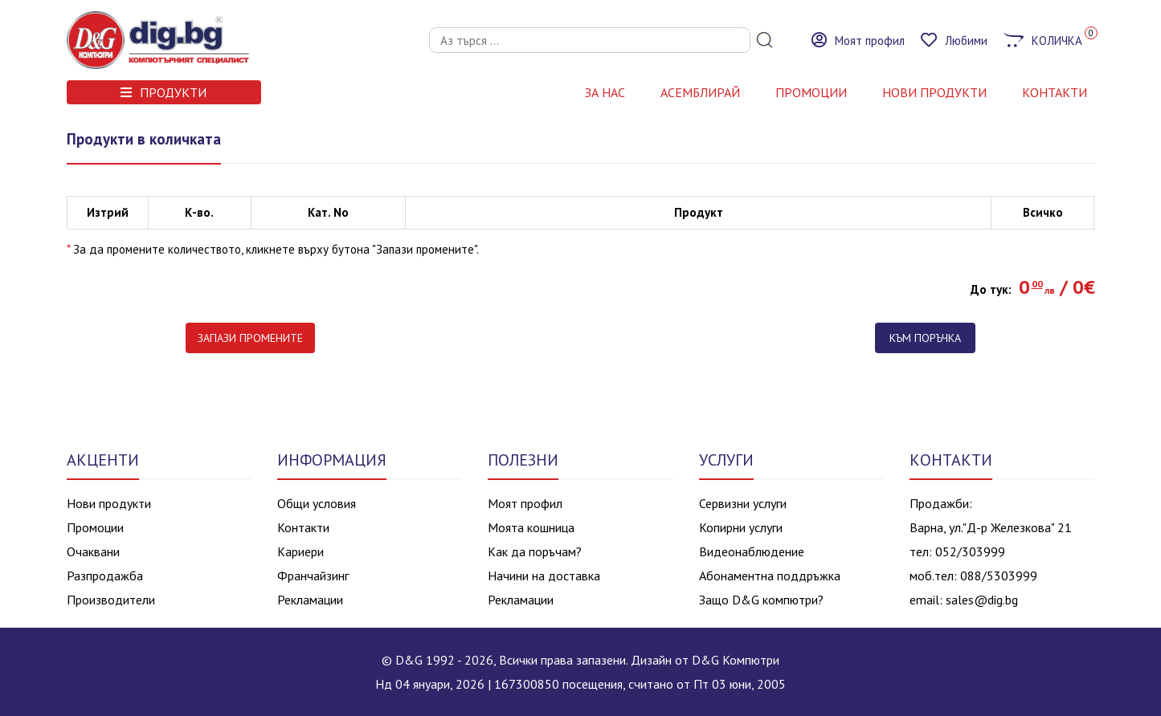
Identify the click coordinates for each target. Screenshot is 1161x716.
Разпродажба (105, 576)
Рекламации (310, 600)
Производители (111, 600)
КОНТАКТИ (1054, 92)
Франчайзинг (313, 576)
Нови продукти (109, 503)
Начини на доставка (544, 576)
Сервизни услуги (743, 503)
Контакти (303, 527)
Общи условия (316, 503)
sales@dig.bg (982, 600)
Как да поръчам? (535, 551)
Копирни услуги (741, 527)
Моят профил (525, 503)
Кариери (300, 551)
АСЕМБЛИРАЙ (700, 92)
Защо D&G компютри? (761, 600)
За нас (605, 92)
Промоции (811, 92)
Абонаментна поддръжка (769, 576)
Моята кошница (531, 527)
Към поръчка (925, 338)
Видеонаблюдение (751, 551)
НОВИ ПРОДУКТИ (934, 92)
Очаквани (93, 551)
